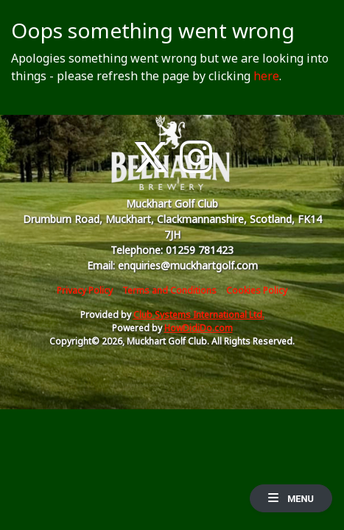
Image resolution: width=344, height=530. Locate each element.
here (266, 76)
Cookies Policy (256, 290)
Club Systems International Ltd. (198, 314)
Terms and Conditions (169, 290)
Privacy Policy (85, 290)
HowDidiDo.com (198, 328)
